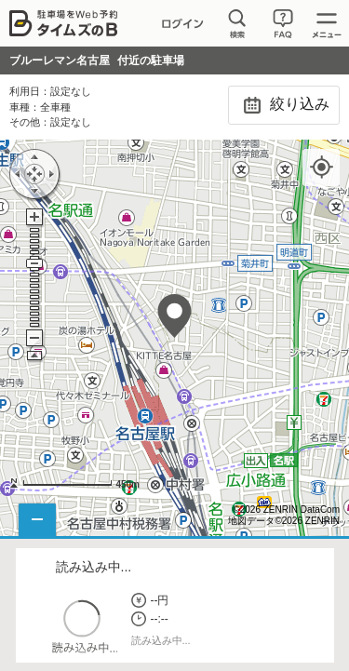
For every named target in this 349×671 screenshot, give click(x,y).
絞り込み (283, 105)
